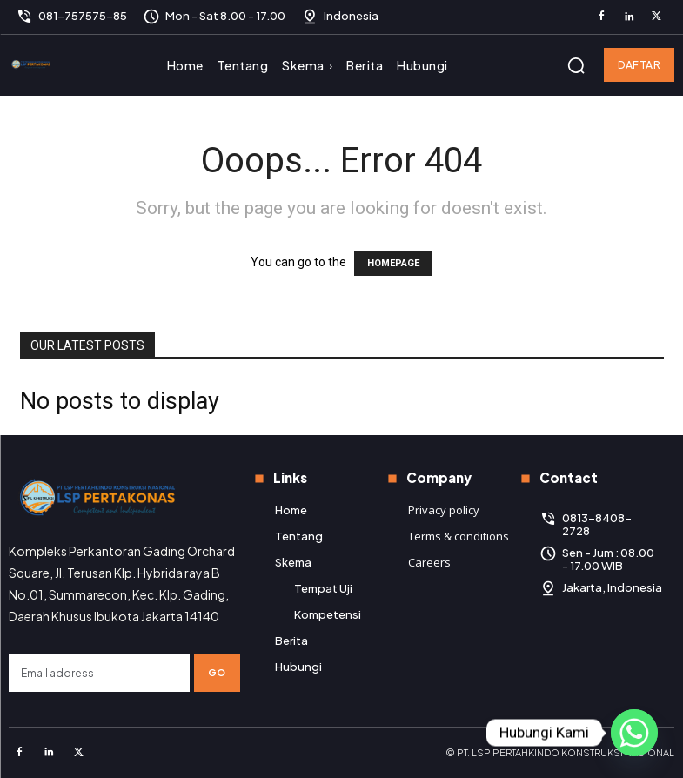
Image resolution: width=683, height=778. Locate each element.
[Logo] (33, 64)
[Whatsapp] (634, 732)
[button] (576, 65)
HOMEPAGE (393, 263)
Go (217, 672)
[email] (99, 673)
